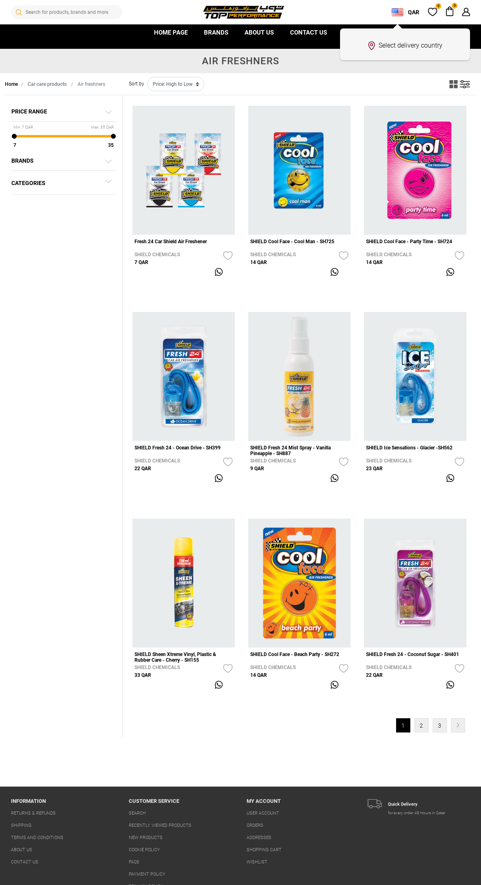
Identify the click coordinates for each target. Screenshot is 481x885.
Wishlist (257, 862)
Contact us (308, 32)
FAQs (134, 862)
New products (145, 837)
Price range (29, 111)
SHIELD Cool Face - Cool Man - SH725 (292, 241)
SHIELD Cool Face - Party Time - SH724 (409, 241)
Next (458, 725)
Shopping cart (264, 849)
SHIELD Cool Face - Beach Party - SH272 (294, 654)
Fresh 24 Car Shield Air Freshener (170, 241)
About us (21, 849)
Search (137, 813)
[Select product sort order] (175, 84)
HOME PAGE (171, 32)
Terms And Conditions (37, 837)
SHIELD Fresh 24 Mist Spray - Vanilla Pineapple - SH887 (290, 450)
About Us (259, 32)
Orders (255, 825)
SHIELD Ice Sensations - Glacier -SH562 (409, 448)
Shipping (21, 825)
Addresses (259, 837)
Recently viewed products (160, 825)
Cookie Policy (144, 849)
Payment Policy (147, 874)
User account (263, 813)
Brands (216, 32)
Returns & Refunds (33, 813)
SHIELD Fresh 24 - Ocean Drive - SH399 (177, 448)
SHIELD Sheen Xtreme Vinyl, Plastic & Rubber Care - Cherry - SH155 (175, 657)
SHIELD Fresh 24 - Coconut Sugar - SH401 (412, 654)
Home (11, 84)
